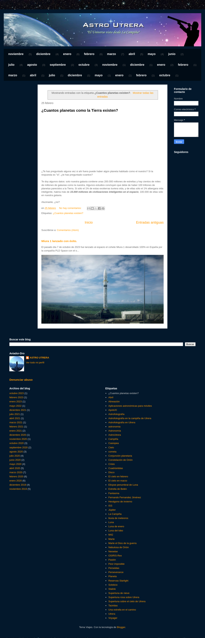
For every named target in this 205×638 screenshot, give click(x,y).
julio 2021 (14, 414)
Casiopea (113, 443)
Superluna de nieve (118, 593)
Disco (111, 472)
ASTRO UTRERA (39, 357)
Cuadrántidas (115, 468)
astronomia (114, 426)
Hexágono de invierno (120, 501)
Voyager (112, 618)
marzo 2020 (15, 472)
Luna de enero (116, 526)
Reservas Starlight (118, 580)
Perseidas (113, 568)
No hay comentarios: (70, 208)
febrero (89, 54)
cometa (112, 451)
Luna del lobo (115, 530)
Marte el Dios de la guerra (122, 543)
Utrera (111, 613)
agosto (32, 64)
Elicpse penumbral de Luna (123, 484)
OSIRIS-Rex (115, 555)
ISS (110, 505)
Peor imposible (116, 563)
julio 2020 (14, 455)
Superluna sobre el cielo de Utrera (126, 601)
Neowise (113, 551)
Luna (111, 522)
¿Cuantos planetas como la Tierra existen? (79, 110)
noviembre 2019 (18, 488)
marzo (111, 54)
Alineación (114, 401)
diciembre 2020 (17, 434)
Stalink (112, 589)
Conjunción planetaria (120, 455)
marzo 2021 (15, 422)
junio (171, 54)
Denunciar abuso (21, 379)
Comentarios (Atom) (68, 230)
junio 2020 (15, 459)
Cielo (111, 447)
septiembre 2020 (18, 447)
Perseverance (115, 572)
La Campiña (114, 514)
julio (11, 64)
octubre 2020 (16, 443)
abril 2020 (14, 468)
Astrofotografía (116, 414)
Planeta (112, 576)
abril (132, 54)
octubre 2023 (16, 393)
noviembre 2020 (18, 439)
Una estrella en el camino (122, 609)
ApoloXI (112, 410)
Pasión (112, 559)
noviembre (16, 54)
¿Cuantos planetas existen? (68, 213)
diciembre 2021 (17, 410)
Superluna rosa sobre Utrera (123, 597)
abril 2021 (14, 418)
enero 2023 (15, 401)
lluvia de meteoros (118, 518)
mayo (152, 54)
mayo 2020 (15, 464)
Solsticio (112, 584)
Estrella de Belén (117, 488)
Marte (111, 539)
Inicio (89, 222)
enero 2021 (15, 430)
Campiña (113, 439)
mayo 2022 (15, 405)
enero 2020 (15, 480)
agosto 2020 (16, 451)
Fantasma (113, 493)
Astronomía (114, 430)
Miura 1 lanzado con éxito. (59, 241)
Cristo (111, 464)
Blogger (121, 627)
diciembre (43, 54)
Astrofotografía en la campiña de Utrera (129, 418)
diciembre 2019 (17, 484)
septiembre (58, 64)
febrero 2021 (16, 426)
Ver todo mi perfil (35, 362)
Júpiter (112, 509)
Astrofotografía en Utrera (121, 422)
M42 (110, 534)
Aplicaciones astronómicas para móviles (130, 405)
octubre (84, 64)
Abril (110, 397)
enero (67, 54)
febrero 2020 (16, 476)
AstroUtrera (114, 434)
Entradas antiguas (150, 222)
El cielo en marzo (117, 480)
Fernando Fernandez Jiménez (124, 497)
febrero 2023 (16, 397)
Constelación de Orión (120, 459)
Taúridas (113, 605)
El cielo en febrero (118, 476)
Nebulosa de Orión (118, 547)
